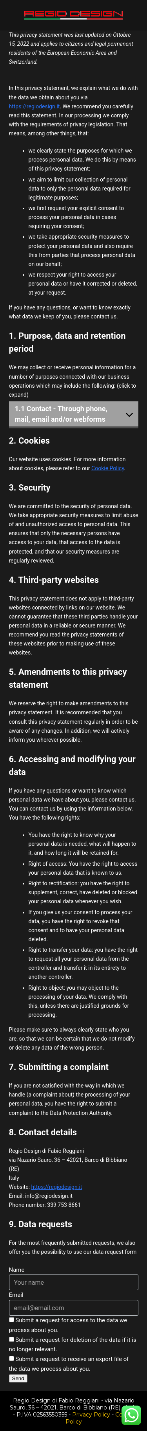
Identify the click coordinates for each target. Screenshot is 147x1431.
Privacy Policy (91, 1414)
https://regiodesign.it (34, 106)
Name (17, 1269)
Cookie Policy (107, 468)
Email (16, 1294)
